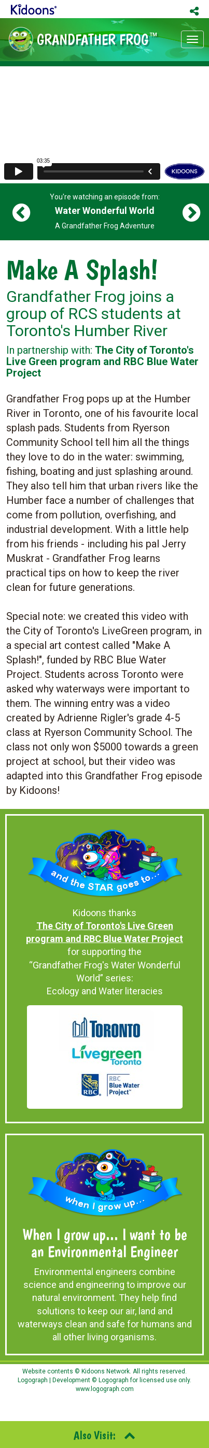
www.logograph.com (105, 1389)
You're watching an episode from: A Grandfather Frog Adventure (105, 211)
